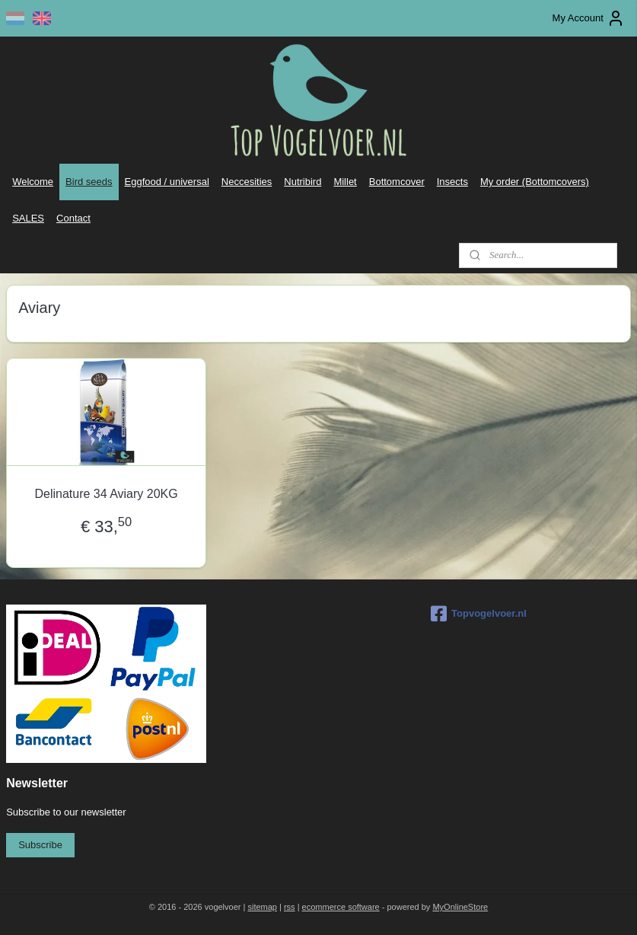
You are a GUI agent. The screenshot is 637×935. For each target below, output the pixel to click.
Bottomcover (397, 181)
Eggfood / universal (167, 181)
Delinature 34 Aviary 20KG (105, 494)
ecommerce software (341, 906)
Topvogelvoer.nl (479, 614)
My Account (589, 18)
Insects (452, 181)
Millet (344, 181)
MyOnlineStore (460, 906)
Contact (73, 218)
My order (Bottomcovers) (534, 181)
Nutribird (302, 181)
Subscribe (40, 844)
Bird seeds (88, 181)
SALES (28, 218)
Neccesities (246, 181)
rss (289, 906)
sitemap (262, 906)
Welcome (32, 181)
